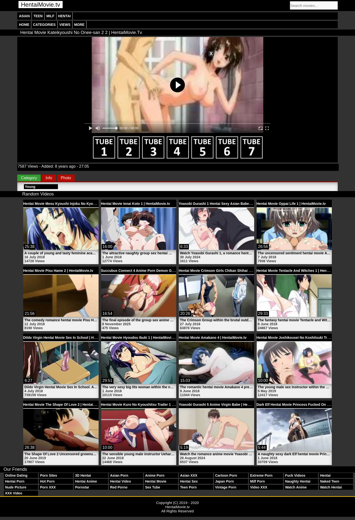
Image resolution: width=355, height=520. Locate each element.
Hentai (64, 16)
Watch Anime (296, 487)
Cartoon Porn (226, 475)
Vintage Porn (225, 487)
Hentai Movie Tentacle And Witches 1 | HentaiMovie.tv (300, 271)
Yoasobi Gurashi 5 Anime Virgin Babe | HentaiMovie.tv (223, 404)
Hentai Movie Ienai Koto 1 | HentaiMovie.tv (135, 204)
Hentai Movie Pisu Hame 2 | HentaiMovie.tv (58, 271)
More (79, 25)
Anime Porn (154, 475)
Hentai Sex (189, 481)
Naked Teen (329, 481)
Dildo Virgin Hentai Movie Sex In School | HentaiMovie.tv (69, 338)
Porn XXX (48, 487)
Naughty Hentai (297, 481)
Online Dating (16, 475)
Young (30, 187)
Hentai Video (120, 481)
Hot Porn (47, 481)
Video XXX (258, 487)
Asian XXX (188, 475)
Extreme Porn (261, 475)
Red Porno (118, 487)
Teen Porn (188, 487)
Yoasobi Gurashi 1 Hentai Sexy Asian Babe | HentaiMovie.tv (227, 204)
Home (24, 25)
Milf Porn (257, 481)
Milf (50, 16)
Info (49, 178)
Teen (38, 16)
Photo (66, 178)
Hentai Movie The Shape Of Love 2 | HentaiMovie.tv (65, 404)
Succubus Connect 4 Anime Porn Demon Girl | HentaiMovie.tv (151, 271)
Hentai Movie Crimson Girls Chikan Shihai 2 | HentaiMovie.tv (228, 271)
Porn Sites (48, 475)
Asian (24, 16)
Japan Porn (224, 481)
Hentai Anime (86, 481)
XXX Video (13, 493)
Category (29, 178)
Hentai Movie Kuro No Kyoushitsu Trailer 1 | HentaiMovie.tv (149, 404)
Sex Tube (152, 487)
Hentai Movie (155, 481)
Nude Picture (15, 487)
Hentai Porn (14, 481)
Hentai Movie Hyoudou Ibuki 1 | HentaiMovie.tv (139, 338)
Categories (44, 25)
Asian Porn (119, 475)
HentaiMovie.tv (40, 4)
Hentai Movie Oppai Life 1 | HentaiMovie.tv (291, 204)
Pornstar (82, 487)
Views (65, 25)
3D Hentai (83, 475)
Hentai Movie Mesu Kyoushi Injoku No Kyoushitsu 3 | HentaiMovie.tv (79, 204)
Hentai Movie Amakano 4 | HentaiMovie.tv (213, 338)
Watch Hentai (331, 487)
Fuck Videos (295, 475)
